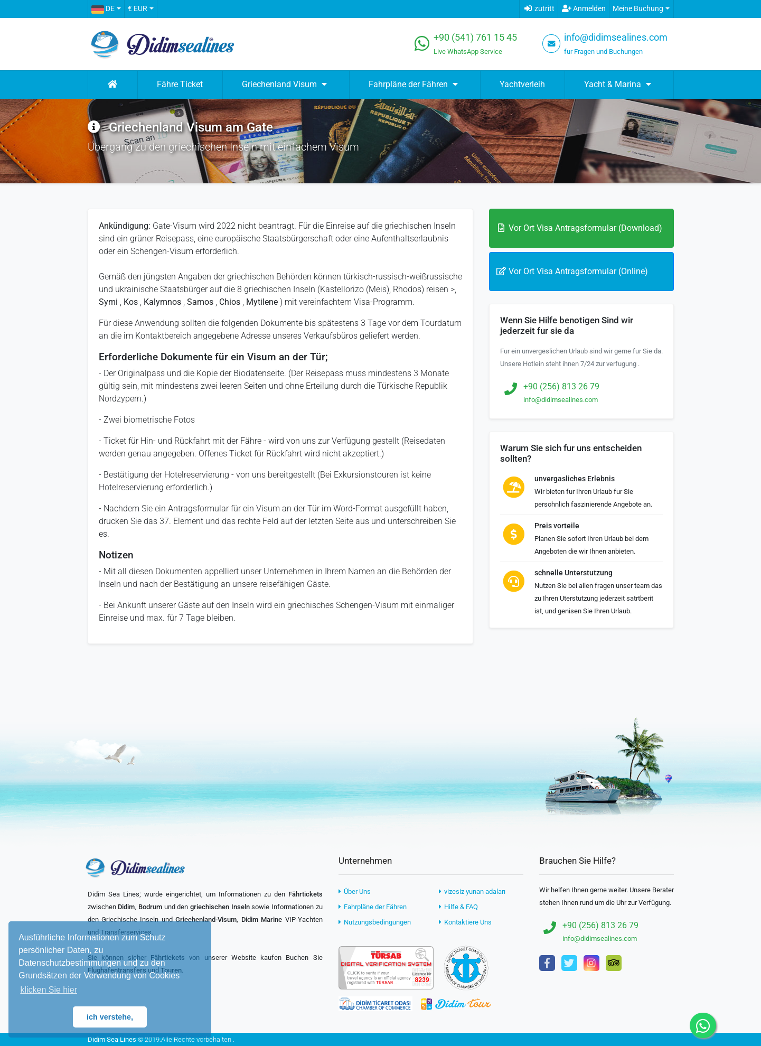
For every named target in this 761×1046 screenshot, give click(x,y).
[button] (106, 9)
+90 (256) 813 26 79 (561, 386)
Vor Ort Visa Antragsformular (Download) (579, 228)
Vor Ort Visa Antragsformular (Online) (572, 271)
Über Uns (355, 891)
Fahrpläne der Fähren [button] (415, 84)
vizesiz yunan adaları (472, 891)
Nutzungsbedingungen (375, 922)
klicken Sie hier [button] (48, 989)
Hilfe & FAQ (458, 907)
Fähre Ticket (180, 84)
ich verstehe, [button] (110, 1017)
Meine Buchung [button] (638, 8)
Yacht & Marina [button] (619, 84)
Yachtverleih (522, 84)
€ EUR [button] (137, 8)
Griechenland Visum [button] (286, 84)
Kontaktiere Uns (465, 922)
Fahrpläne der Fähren (373, 907)
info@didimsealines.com (616, 37)
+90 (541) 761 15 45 (475, 37)
